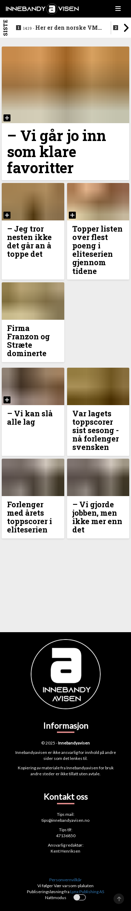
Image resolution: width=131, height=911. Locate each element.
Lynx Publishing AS (87, 891)
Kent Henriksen (65, 851)
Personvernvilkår (65, 879)
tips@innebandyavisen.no (65, 820)
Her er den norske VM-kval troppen (61, 28)
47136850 (65, 835)
